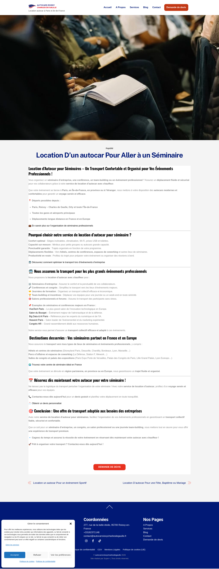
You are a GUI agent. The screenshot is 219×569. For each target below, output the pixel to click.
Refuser (37, 555)
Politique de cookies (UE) (134, 550)
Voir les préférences (61, 555)
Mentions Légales (112, 550)
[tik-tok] (100, 541)
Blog (145, 7)
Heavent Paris (36, 320)
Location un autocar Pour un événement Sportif (59, 483)
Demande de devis (176, 7)
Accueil (108, 7)
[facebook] (93, 541)
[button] (70, 523)
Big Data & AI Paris (38, 317)
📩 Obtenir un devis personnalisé (44, 404)
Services (134, 7)
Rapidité (109, 149)
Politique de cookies (27, 561)
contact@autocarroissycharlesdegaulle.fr (105, 536)
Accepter (14, 555)
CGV (99, 550)
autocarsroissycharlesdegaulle (108, 555)
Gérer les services (12, 545)
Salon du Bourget (37, 313)
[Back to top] (109, 508)
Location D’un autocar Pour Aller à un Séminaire (109, 155)
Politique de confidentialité (45, 561)
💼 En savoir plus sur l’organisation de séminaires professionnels (60, 226)
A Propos (121, 7)
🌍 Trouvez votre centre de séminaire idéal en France (55, 365)
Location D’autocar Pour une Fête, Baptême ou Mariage (154, 483)
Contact (156, 7)
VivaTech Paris (36, 309)
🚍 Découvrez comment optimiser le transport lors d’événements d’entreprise (66, 262)
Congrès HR (35, 324)
